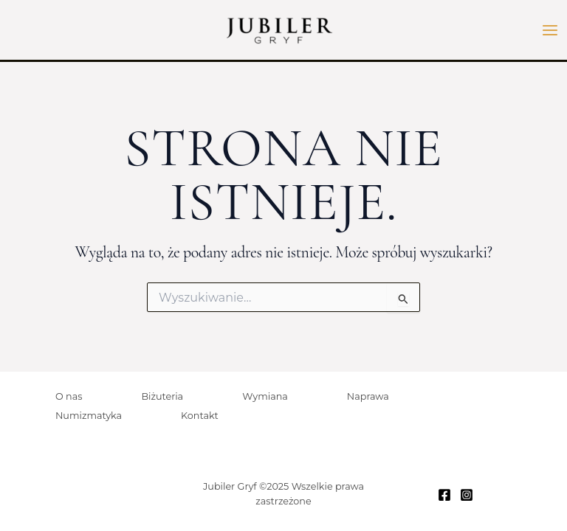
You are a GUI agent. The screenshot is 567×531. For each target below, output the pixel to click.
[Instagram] (466, 495)
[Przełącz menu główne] (550, 30)
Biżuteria (162, 396)
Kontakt (200, 415)
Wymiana (265, 396)
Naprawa (368, 396)
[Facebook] (444, 495)
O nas (68, 396)
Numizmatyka (88, 415)
